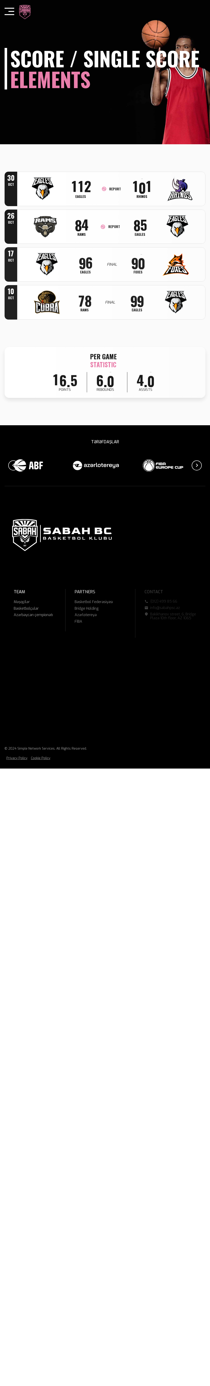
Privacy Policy (16, 758)
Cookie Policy (40, 758)
